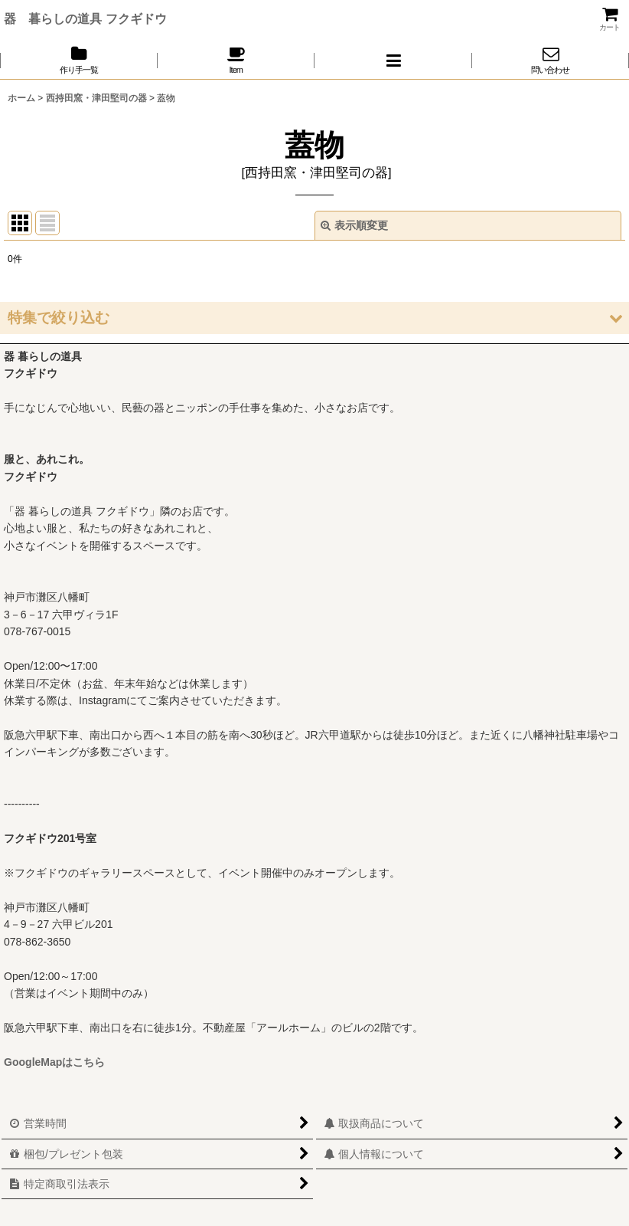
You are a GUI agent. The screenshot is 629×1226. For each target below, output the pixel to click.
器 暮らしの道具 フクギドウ (85, 18)
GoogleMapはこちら (54, 1062)
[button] (393, 60)
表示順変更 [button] (354, 225)
